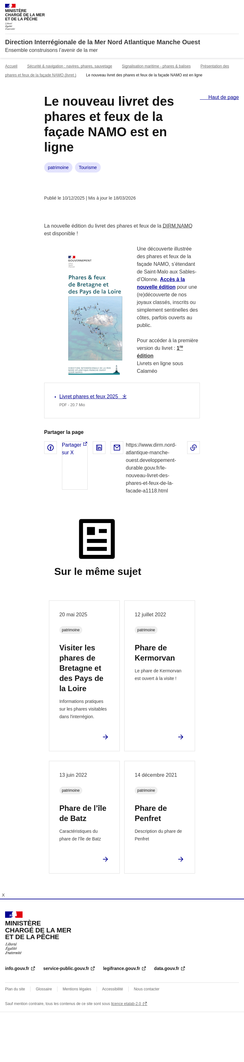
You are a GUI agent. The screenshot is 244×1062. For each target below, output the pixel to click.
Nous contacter (146, 989)
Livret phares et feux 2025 (89, 396)
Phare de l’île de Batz (82, 813)
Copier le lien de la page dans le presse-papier (193, 447)
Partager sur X (71, 448)
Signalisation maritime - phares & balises (156, 66)
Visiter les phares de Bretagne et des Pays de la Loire (81, 668)
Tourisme (88, 167)
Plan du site (15, 989)
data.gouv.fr (166, 968)
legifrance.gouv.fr (121, 968)
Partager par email (117, 447)
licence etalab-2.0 (126, 1004)
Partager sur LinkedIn (99, 447)
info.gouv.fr (17, 968)
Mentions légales (77, 989)
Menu (235, 7)
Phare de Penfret (151, 813)
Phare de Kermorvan (155, 652)
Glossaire (44, 989)
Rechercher (222, 7)
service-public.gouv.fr (66, 968)
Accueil (11, 66)
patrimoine (58, 167)
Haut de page (223, 97)
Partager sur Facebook (50, 447)
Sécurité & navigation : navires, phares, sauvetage (69, 66)
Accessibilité (112, 989)
